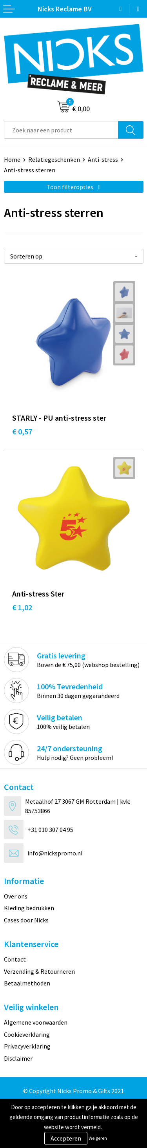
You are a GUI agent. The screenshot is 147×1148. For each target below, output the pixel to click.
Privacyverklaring (27, 1046)
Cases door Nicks (26, 920)
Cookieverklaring (27, 1034)
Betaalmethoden (27, 983)
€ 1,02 (22, 607)
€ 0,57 (22, 431)
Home (12, 159)
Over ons (15, 896)
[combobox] (61, 130)
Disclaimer (18, 1058)
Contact (15, 959)
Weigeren (98, 1138)
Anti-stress (103, 159)
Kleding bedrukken (29, 908)
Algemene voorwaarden (35, 1022)
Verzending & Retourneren (39, 971)
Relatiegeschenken (54, 159)
